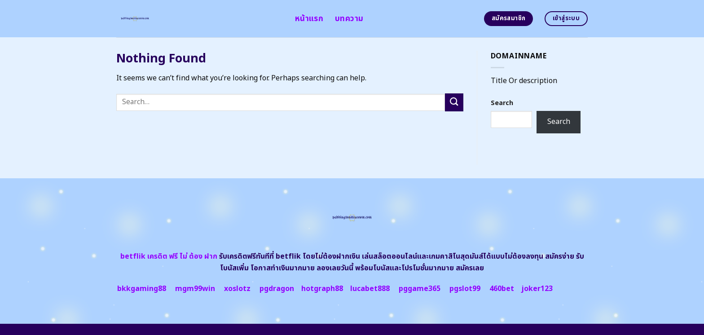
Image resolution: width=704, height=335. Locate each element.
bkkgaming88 (141, 288)
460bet (501, 288)
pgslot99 (464, 288)
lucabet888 (370, 288)
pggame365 (419, 288)
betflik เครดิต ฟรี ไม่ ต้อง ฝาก (168, 256)
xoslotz (237, 288)
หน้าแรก (309, 19)
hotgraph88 (322, 288)
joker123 (537, 288)
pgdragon (277, 288)
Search (502, 103)
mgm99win (195, 288)
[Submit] (454, 102)
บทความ (349, 19)
